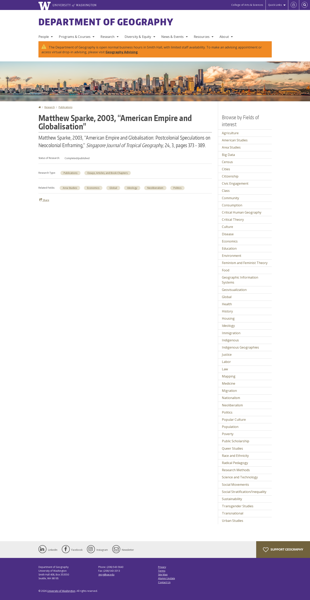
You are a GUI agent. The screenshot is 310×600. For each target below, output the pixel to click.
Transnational (232, 513)
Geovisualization (234, 290)
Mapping (228, 376)
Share (44, 200)
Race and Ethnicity (235, 455)
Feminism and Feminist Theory (245, 263)
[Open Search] (304, 5)
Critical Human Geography (241, 212)
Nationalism (231, 398)
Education (229, 248)
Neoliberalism (155, 188)
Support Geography (283, 550)
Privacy (162, 567)
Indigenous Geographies (240, 347)
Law (225, 369)
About (224, 36)
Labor (226, 362)
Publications (65, 107)
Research (107, 36)
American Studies (235, 140)
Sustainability (232, 499)
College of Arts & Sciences (247, 5)
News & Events (172, 36)
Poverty (227, 434)
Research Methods (236, 470)
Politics (177, 188)
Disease (228, 234)
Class (226, 190)
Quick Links (275, 5)
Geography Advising (121, 52)
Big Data (228, 155)
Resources (202, 36)
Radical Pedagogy (235, 463)
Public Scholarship (235, 441)
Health (227, 304)
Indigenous (230, 340)
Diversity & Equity (138, 36)
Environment (231, 255)
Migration (229, 390)
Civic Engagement (235, 183)
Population (230, 427)
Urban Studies (232, 520)
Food (225, 270)
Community (230, 198)
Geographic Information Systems (240, 280)
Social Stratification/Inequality (244, 492)
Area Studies (70, 188)
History (227, 311)
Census (227, 162)
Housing (228, 318)
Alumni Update (166, 578)
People (43, 36)
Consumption (232, 205)
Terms (161, 570)
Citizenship (230, 176)
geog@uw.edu (106, 574)
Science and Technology (240, 477)
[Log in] (293, 5)
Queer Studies (232, 448)
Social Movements (235, 484)
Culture (227, 227)
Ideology (132, 188)
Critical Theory (233, 219)
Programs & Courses (75, 36)
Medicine (228, 383)
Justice (227, 354)
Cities (226, 169)
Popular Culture (234, 419)
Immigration (231, 333)
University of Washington (61, 591)
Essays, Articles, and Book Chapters (108, 173)
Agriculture (230, 133)
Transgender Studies (237, 506)
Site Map (163, 574)
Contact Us (164, 582)
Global (113, 188)
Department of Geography (106, 21)
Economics (93, 188)
